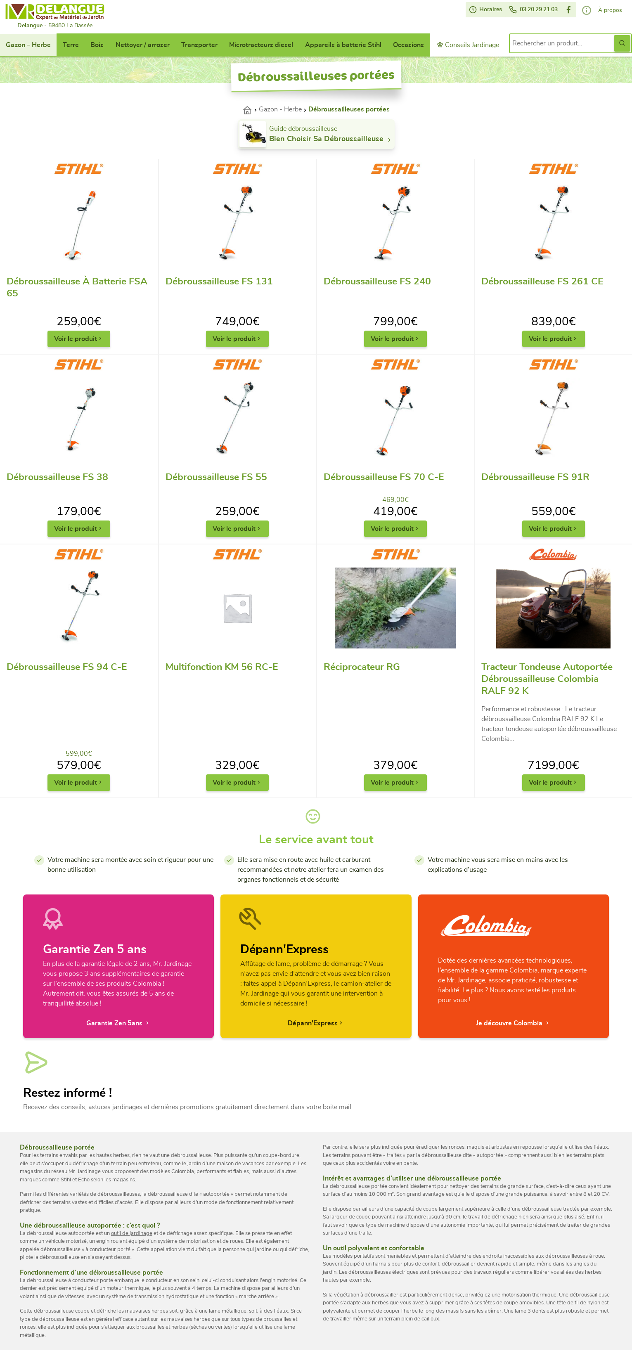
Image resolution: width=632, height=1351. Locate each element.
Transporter (199, 45)
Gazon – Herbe (28, 45)
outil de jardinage (131, 1233)
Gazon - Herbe (280, 109)
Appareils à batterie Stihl (343, 45)
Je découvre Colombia (513, 1023)
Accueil (250, 109)
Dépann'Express (316, 1023)
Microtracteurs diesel (261, 45)
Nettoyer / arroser (143, 45)
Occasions (408, 45)
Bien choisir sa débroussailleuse (331, 139)
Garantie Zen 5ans (118, 1023)
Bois (97, 45)
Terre (71, 45)
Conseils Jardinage (468, 44)
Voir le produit (79, 338)
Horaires (485, 9)
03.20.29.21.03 (533, 9)
